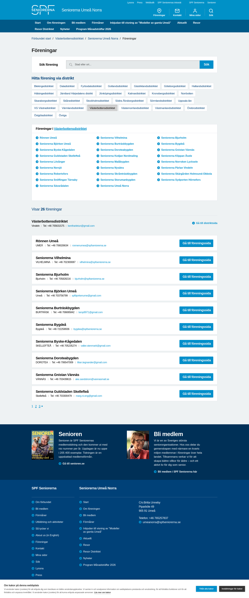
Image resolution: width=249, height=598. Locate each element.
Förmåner (98, 22)
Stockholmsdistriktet (97, 100)
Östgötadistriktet (43, 115)
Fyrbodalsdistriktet (91, 86)
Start (38, 22)
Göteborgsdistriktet (174, 86)
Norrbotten (187, 93)
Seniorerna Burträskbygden (117, 143)
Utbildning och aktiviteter (49, 522)
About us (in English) (47, 535)
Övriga (63, 115)
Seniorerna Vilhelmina (114, 137)
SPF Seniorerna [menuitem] (196, 2)
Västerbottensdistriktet (69, 38)
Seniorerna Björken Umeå (55, 143)
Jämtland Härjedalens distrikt (76, 93)
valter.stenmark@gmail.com (96, 345)
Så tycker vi (42, 528)
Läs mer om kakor (102, 592)
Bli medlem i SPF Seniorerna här (177, 471)
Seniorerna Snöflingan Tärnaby (58, 179)
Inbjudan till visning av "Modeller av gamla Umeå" (140, 22)
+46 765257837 (158, 518)
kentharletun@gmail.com (81, 225)
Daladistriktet (67, 86)
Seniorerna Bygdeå (172, 143)
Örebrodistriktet (196, 108)
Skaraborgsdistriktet (45, 100)
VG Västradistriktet (44, 108)
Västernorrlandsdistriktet (135, 108)
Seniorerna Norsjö (51, 167)
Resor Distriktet (44, 29)
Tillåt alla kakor (206, 589)
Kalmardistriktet (136, 93)
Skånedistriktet (71, 100)
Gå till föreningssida (197, 243)
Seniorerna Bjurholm (173, 137)
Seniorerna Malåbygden (115, 161)
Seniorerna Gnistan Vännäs (177, 149)
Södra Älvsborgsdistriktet (129, 100)
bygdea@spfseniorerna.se (88, 329)
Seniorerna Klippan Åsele (176, 155)
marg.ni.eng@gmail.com (89, 395)
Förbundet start (41, 38)
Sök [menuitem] (211, 12)
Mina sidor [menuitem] (195, 12)
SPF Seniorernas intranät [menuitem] (169, 2)
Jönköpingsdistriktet (110, 93)
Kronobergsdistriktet (163, 93)
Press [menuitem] (139, 2)
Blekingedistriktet (43, 86)
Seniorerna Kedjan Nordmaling (119, 155)
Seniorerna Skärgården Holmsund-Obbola (186, 173)
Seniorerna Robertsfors (54, 173)
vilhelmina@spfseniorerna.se (95, 262)
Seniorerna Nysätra (112, 167)
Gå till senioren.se (73, 463)
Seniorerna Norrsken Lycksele (179, 161)
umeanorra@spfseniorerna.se (162, 522)
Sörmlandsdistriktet (161, 100)
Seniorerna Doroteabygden (117, 149)
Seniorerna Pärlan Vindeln (177, 167)
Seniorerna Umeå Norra (103, 38)
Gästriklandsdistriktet (146, 86)
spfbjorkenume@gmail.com (86, 295)
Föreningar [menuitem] (159, 12)
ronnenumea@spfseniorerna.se (89, 245)
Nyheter (65, 29)
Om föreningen (56, 22)
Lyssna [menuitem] (130, 2)
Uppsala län (185, 100)
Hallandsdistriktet (201, 86)
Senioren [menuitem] (211, 2)
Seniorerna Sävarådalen (54, 185)
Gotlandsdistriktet (118, 86)
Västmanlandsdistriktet (168, 108)
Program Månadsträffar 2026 (93, 29)
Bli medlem (78, 22)
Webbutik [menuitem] (150, 2)
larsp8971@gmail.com (91, 312)
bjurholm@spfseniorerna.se (89, 278)
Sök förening (48, 64)
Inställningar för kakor (232, 589)
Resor (196, 22)
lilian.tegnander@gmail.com (92, 362)
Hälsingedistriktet (44, 93)
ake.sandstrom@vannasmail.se (92, 379)
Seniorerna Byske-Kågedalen (57, 149)
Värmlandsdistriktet (73, 108)
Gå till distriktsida (206, 223)
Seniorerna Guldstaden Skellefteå (60, 155)
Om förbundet (43, 502)
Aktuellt (182, 22)
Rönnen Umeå (48, 137)
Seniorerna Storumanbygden (118, 179)
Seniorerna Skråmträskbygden (119, 173)
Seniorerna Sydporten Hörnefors (181, 179)
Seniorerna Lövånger (52, 161)
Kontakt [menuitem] (177, 12)
